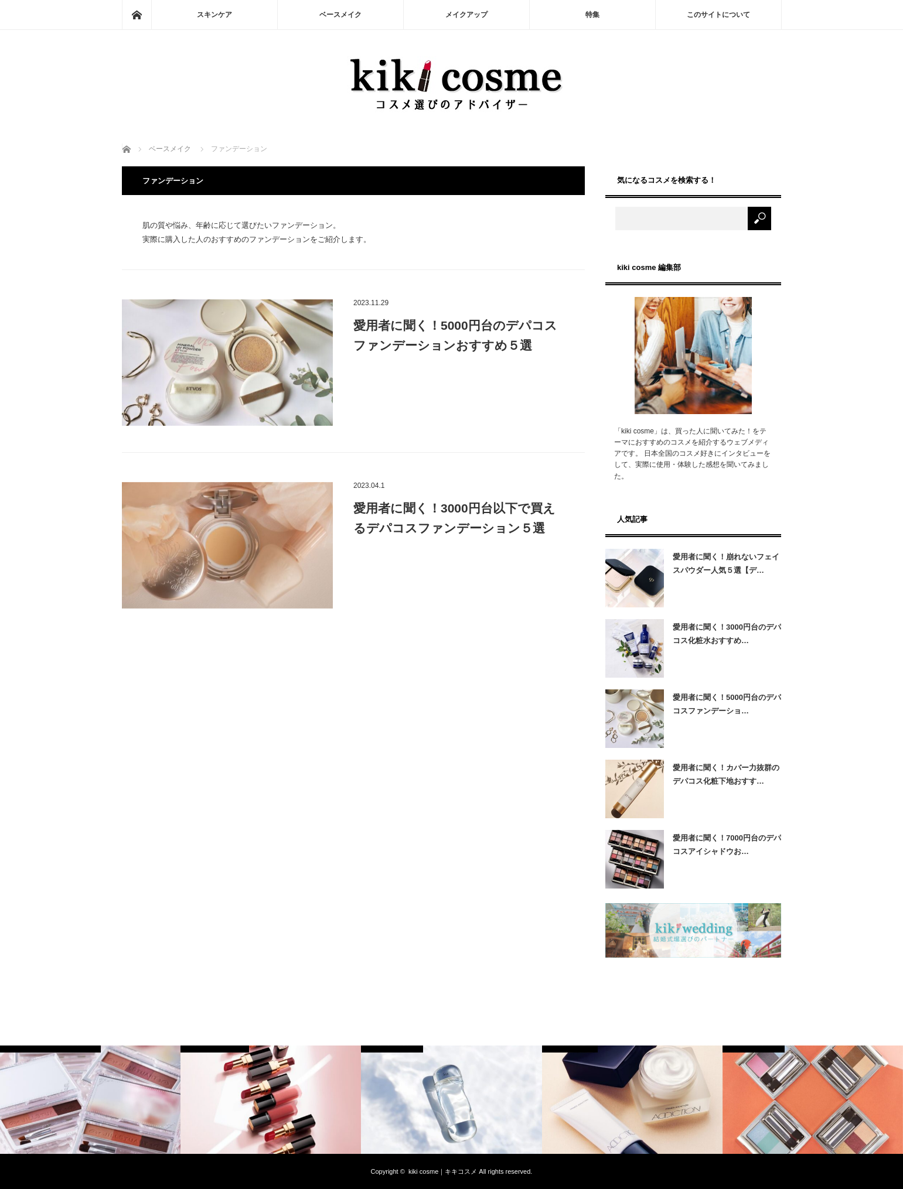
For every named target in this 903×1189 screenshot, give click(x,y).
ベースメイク (340, 15)
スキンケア (214, 15)
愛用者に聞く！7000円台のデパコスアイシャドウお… (727, 844)
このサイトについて (718, 15)
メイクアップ (466, 15)
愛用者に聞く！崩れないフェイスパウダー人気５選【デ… (726, 563)
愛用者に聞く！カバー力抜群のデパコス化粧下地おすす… (726, 774)
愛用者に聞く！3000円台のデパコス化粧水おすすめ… (727, 634)
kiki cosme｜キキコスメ (442, 1171)
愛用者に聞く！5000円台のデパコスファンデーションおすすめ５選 (455, 335)
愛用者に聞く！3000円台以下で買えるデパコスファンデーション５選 (454, 518)
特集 (592, 15)
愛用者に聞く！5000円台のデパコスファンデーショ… (727, 704)
